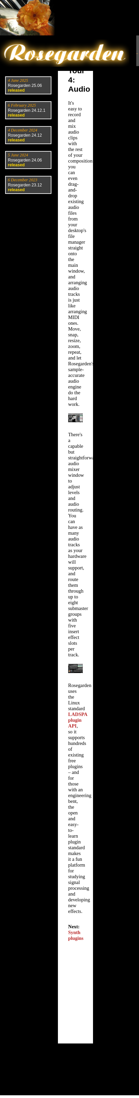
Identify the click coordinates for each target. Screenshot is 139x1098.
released (16, 90)
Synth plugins (75, 935)
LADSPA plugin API (77, 720)
